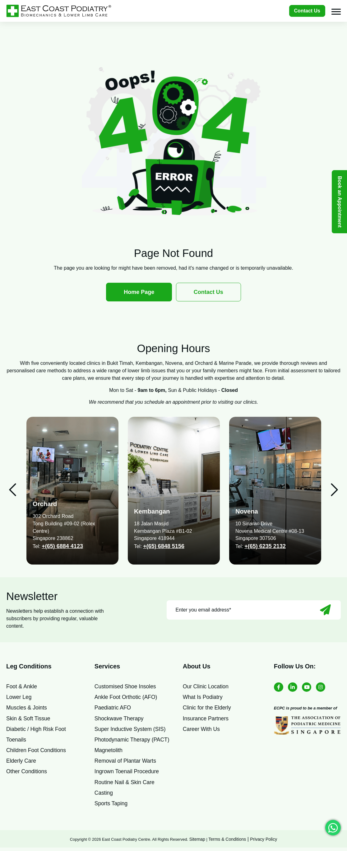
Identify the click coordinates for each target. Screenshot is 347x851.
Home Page (139, 292)
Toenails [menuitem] (16, 741)
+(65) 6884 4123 (62, 546)
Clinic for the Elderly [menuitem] (208, 708)
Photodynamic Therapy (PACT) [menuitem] (133, 741)
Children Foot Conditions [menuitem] (37, 752)
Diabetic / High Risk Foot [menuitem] (37, 730)
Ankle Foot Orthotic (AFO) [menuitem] (127, 697)
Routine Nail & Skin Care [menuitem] (125, 784)
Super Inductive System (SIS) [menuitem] (131, 730)
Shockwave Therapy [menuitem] (120, 719)
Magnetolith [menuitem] (109, 752)
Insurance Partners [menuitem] (206, 719)
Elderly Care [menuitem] (21, 763)
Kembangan (152, 511)
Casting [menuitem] (104, 795)
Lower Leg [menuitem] (19, 697)
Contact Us (307, 10)
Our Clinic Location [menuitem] (206, 686)
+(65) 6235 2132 (265, 546)
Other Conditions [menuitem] (27, 773)
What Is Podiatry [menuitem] (203, 697)
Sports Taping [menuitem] (112, 806)
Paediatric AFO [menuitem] (113, 708)
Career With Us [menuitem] (202, 730)
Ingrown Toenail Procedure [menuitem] (128, 773)
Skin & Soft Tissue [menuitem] (29, 719)
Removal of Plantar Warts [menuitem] (126, 763)
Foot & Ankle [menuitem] (22, 686)
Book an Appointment (339, 202)
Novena (247, 511)
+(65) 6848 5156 (163, 546)
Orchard (45, 503)
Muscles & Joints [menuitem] (27, 708)
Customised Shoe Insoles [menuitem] (126, 686)
